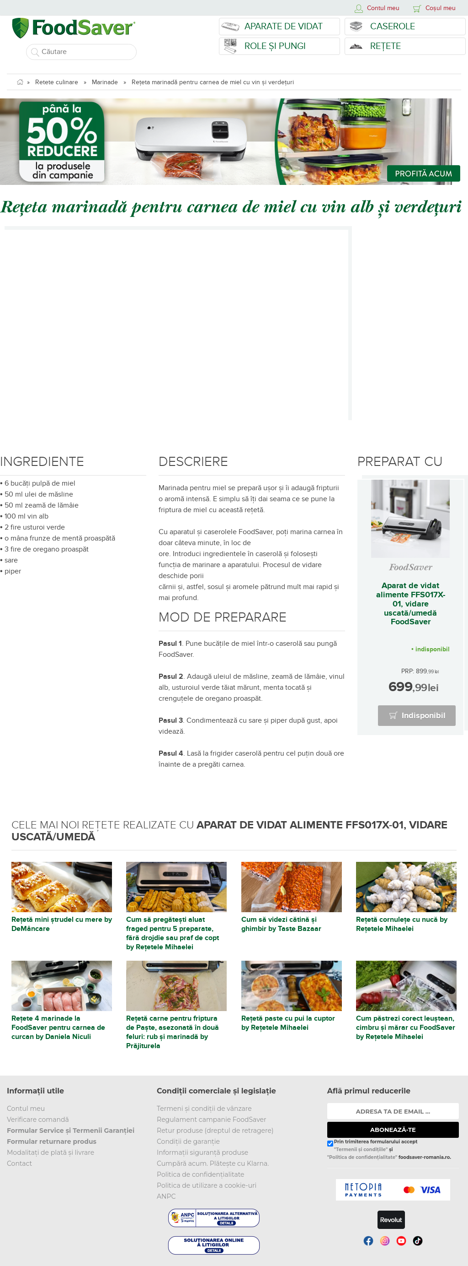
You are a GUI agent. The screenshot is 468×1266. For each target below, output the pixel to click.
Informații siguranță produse (202, 1152)
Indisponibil (424, 716)
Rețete (385, 46)
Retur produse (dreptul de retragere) (215, 1130)
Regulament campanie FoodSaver (211, 1119)
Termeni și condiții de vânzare (204, 1108)
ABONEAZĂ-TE (393, 1129)
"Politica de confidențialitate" (362, 1157)
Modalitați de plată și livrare (50, 1152)
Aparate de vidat (284, 26)
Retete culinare (56, 82)
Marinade (105, 82)
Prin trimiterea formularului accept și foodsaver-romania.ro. (389, 1150)
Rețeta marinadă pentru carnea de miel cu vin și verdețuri (213, 82)
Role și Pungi (275, 46)
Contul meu (26, 1108)
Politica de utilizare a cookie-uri (206, 1185)
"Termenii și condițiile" (361, 1149)
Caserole (392, 26)
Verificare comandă (38, 1119)
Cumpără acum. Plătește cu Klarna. (213, 1163)
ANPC (166, 1196)
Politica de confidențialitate (201, 1174)
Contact (19, 1163)
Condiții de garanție (188, 1141)
